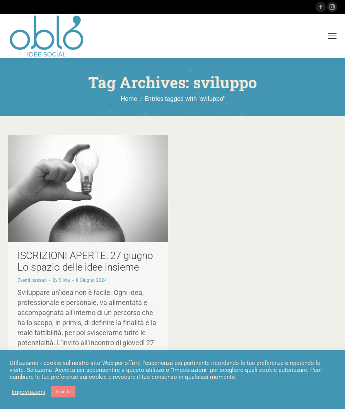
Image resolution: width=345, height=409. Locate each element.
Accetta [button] (63, 391)
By (61, 280)
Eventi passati (32, 280)
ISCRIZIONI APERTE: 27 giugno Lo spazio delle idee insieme (85, 261)
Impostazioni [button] (28, 392)
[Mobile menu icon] (332, 36)
